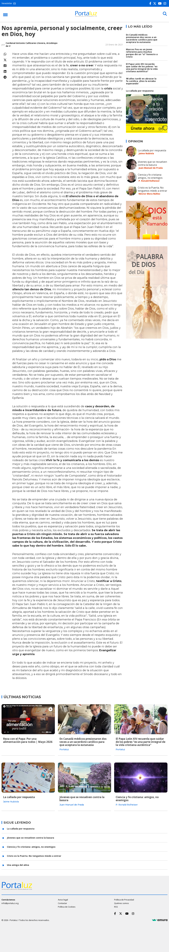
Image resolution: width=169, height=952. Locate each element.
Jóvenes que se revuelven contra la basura (152, 163)
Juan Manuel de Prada (151, 167)
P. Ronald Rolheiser (149, 180)
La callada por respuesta (139, 90)
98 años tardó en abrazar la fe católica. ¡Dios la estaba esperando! (141, 81)
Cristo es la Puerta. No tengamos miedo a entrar (152, 189)
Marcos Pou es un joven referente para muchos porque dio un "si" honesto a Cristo (142, 53)
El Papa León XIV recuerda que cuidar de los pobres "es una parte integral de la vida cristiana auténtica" (142, 67)
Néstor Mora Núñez (149, 193)
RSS (116, 906)
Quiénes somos (121, 902)
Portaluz (64, 749)
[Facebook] (151, 3)
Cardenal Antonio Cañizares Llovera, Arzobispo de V (31, 44)
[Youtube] (160, 3)
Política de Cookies (66, 906)
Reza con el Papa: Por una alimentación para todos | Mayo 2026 (27, 740)
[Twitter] (155, 3)
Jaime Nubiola (146, 153)
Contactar (62, 902)
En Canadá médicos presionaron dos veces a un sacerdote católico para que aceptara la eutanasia (141, 38)
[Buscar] (164, 14)
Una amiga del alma (18, 864)
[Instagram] (165, 3)
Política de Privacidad (124, 899)
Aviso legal (63, 899)
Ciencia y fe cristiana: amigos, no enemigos (150, 176)
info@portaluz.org (10, 902)
